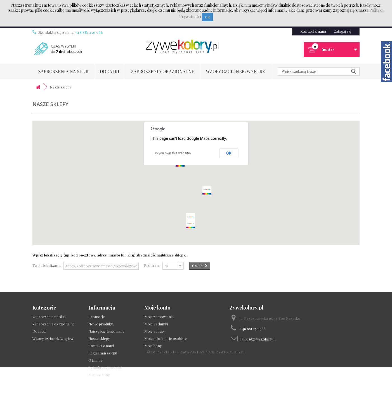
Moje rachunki (156, 324)
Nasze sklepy (99, 338)
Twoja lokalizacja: (46, 265)
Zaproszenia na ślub (63, 71)
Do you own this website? (173, 153)
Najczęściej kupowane (106, 331)
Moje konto (157, 307)
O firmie (95, 360)
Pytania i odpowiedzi (105, 367)
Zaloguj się (342, 31)
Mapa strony (99, 374)
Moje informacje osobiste (165, 338)
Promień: (152, 265)
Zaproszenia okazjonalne (162, 71)
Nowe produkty (101, 324)
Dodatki (109, 71)
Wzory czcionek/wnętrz (235, 71)
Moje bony (153, 345)
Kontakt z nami (313, 31)
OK (207, 17)
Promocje (96, 316)
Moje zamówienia (159, 316)
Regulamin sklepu (102, 353)
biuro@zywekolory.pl (257, 339)
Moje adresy (154, 331)
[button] (190, 217)
